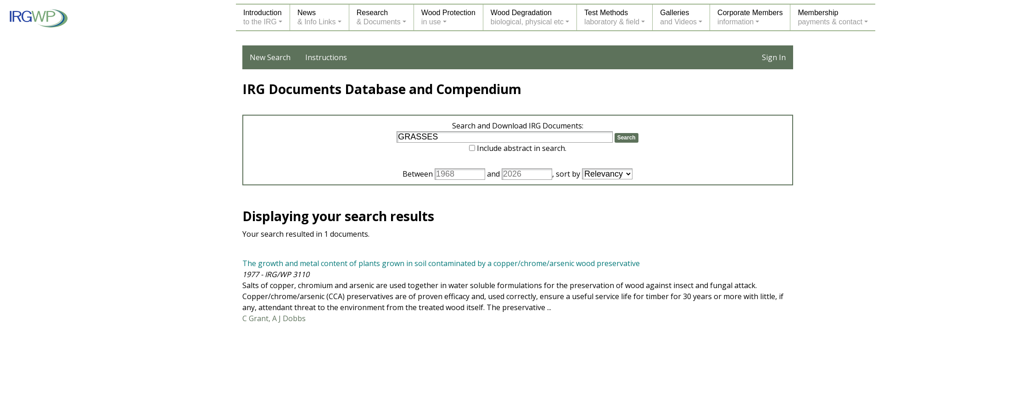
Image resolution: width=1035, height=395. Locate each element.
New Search (270, 57)
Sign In (774, 57)
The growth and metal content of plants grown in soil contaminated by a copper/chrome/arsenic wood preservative (441, 263)
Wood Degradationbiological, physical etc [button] (527, 17)
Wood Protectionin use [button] (448, 17)
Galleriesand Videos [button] (678, 17)
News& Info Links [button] (316, 17)
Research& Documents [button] (379, 17)
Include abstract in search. (521, 148)
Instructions (326, 57)
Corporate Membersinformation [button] (750, 17)
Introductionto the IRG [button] (262, 17)
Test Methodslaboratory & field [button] (611, 17)
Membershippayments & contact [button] (830, 17)
